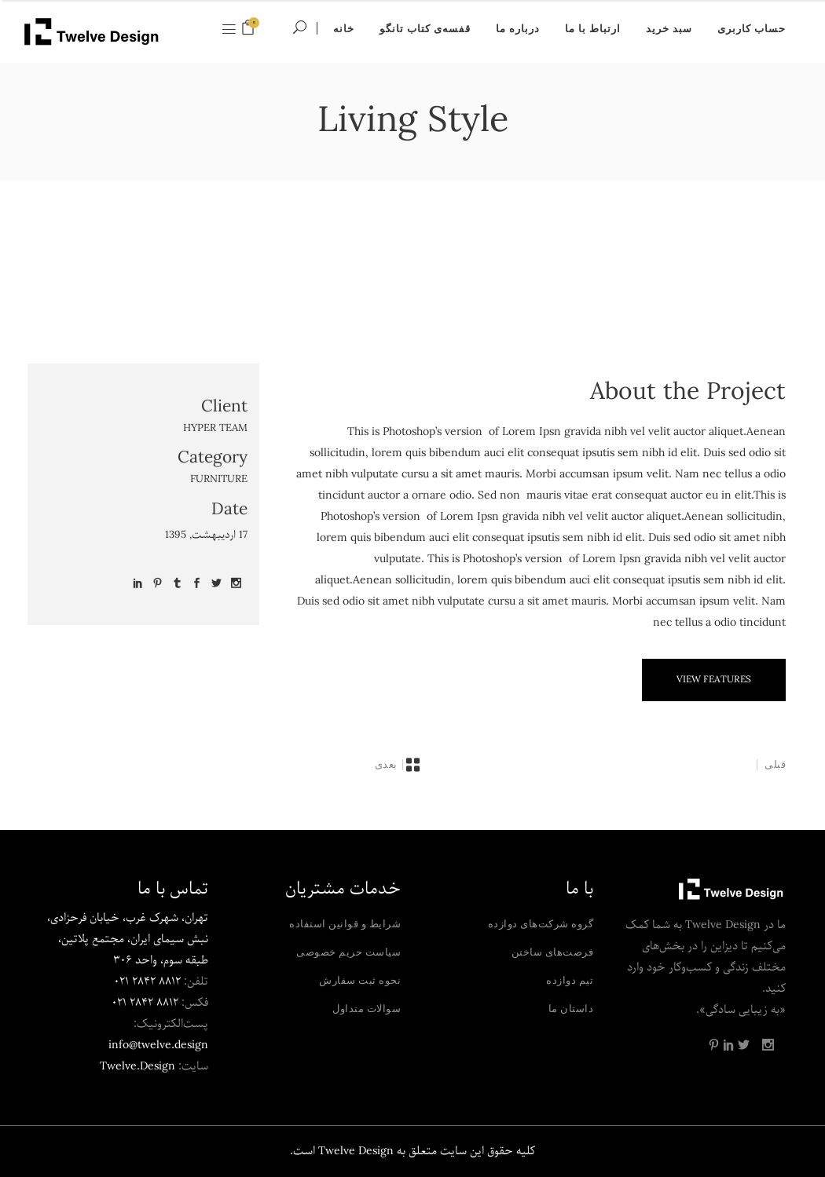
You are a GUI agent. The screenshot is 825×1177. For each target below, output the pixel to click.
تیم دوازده (569, 980)
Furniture (219, 479)
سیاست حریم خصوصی (348, 952)
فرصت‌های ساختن (553, 952)
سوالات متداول (366, 1008)
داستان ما (571, 1008)
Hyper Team (215, 428)
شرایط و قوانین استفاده (345, 923)
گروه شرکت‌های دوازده (541, 923)
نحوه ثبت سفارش (360, 980)
